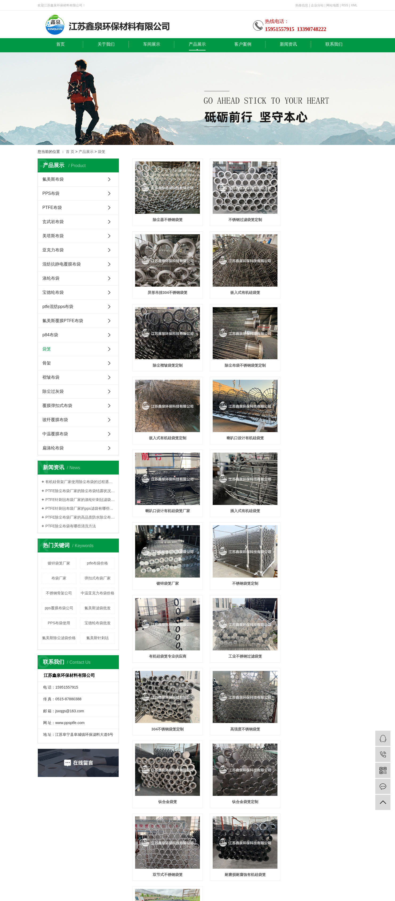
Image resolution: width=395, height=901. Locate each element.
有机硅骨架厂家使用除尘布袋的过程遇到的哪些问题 (80, 482)
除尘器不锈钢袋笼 (167, 220)
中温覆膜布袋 (55, 434)
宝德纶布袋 (53, 292)
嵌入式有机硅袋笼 (167, 292)
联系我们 (333, 44)
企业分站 (317, 5)
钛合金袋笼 (244, 582)
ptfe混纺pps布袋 (57, 306)
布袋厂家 (58, 578)
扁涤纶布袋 (53, 448)
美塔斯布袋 (53, 236)
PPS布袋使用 (59, 623)
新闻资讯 (288, 44)
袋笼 (101, 151)
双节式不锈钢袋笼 (167, 655)
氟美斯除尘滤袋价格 (59, 638)
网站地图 (332, 5)
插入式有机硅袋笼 (167, 437)
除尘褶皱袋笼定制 (245, 292)
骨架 (46, 363)
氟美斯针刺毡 (97, 638)
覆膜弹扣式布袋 (57, 405)
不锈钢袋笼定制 (322, 437)
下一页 (281, 676)
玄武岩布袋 (53, 221)
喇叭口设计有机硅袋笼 (244, 365)
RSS (345, 5)
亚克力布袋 (53, 250)
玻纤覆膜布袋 (55, 419)
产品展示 (197, 44)
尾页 (298, 676)
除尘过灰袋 (53, 391)
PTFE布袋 (52, 207)
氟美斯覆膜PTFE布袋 (62, 320)
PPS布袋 (50, 193)
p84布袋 (50, 335)
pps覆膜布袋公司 (59, 608)
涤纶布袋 (50, 278)
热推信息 (301, 5)
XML (354, 5)
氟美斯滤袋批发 (97, 608)
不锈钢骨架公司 (59, 593)
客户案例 (242, 44)
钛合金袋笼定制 (322, 582)
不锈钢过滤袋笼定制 (244, 220)
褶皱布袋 (50, 377)
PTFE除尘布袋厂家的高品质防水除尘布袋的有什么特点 (80, 517)
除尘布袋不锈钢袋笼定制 (322, 292)
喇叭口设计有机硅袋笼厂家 (322, 365)
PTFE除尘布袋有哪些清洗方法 (70, 526)
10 (266, 676)
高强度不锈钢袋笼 (167, 582)
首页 (60, 44)
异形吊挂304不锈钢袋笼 (322, 220)
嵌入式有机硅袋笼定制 (167, 365)
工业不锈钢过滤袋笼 (244, 510)
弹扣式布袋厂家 (97, 578)
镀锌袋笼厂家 (59, 563)
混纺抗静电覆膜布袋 (61, 264)
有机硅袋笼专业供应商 (167, 510)
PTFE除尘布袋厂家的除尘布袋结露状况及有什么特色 (80, 491)
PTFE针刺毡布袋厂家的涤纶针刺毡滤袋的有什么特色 (80, 499)
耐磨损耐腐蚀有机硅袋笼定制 (322, 655)
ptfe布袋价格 (97, 563)
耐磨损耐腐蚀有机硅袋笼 (244, 655)
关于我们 (106, 44)
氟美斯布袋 (53, 179)
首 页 (70, 151)
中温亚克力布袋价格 (97, 593)
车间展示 (151, 44)
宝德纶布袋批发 (97, 623)
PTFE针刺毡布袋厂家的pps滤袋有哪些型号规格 (80, 508)
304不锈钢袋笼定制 (322, 510)
